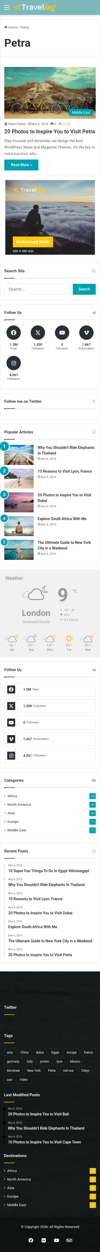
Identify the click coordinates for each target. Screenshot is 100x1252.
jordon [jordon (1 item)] (44, 1061)
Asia (11, 813)
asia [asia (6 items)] (10, 1052)
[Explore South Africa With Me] (19, 526)
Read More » (21, 165)
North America (19, 804)
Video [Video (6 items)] (24, 1080)
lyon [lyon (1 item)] (59, 1061)
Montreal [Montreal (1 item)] (13, 1070)
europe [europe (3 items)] (72, 1052)
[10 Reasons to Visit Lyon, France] (19, 479)
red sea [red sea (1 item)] (68, 1070)
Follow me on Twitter (23, 401)
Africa (12, 796)
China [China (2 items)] (24, 1052)
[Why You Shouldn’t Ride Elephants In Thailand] (19, 455)
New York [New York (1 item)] (34, 1070)
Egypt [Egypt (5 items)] (55, 1052)
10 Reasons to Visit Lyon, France (65, 471)
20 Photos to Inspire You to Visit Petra (49, 131)
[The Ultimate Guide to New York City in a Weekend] (19, 550)
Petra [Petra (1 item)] (51, 1070)
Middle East (16, 830)
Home (11, 27)
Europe (13, 821)
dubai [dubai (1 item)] (40, 1052)
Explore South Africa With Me (62, 519)
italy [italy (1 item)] (30, 1061)
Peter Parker (17, 124)
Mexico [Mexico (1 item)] (75, 1061)
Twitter (10, 1007)
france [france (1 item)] (88, 1052)
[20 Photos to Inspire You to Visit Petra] (50, 92)
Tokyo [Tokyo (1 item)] (85, 1070)
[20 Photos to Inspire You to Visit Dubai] (19, 502)
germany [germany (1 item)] (13, 1061)
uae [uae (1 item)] (9, 1080)
